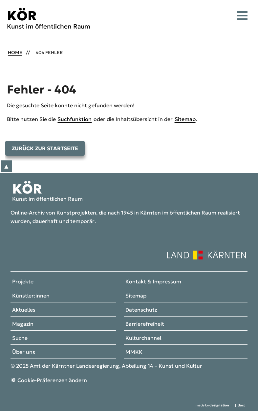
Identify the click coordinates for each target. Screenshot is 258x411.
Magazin (22, 324)
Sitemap (185, 119)
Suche (20, 338)
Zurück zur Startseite (45, 148)
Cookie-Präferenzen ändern (52, 380)
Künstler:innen (31, 296)
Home (15, 52)
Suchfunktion (74, 119)
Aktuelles (23, 310)
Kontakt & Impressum (153, 281)
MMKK (133, 352)
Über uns (23, 352)
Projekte (22, 281)
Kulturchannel (143, 338)
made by (212, 405)
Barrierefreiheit (144, 324)
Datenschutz (141, 310)
